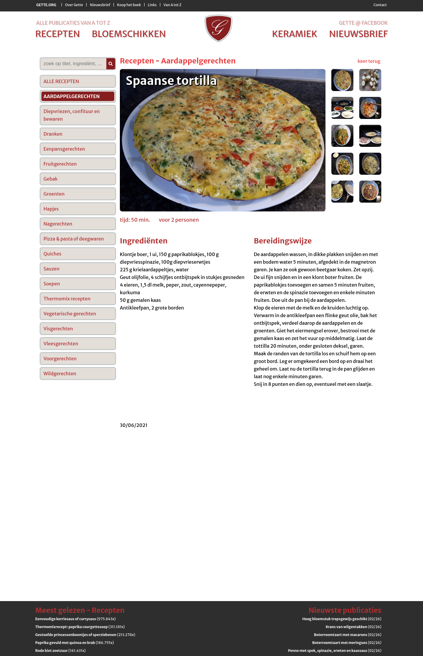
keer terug (368, 61)
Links (152, 5)
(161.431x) (60, 650)
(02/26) (341, 619)
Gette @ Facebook (363, 23)
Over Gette (74, 5)
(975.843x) (75, 619)
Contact (380, 5)
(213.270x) (85, 635)
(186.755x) (74, 642)
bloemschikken (129, 33)
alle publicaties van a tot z (73, 23)
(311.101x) (80, 627)
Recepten (137, 60)
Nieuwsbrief (100, 5)
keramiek (294, 33)
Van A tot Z (173, 5)
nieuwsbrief (358, 33)
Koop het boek (129, 5)
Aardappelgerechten (198, 60)
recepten (57, 33)
